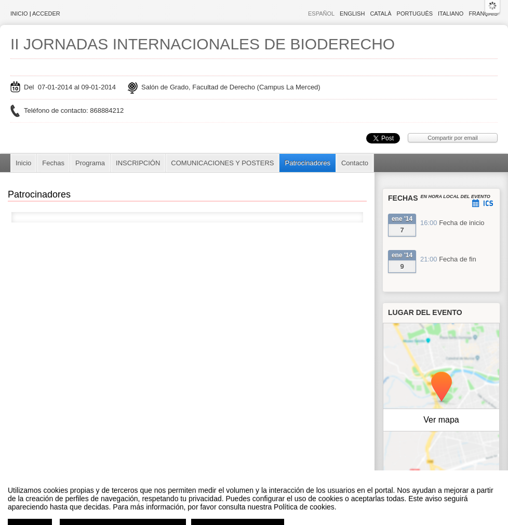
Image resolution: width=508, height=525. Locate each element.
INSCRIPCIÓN (138, 163)
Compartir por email (452, 138)
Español (321, 13)
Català (380, 13)
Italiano (450, 13)
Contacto (354, 163)
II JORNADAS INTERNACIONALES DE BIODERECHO (202, 43)
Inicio (19, 13)
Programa (90, 163)
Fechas (53, 163)
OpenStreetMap (454, 474)
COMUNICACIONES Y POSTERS (222, 163)
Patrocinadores (307, 163)
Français (483, 13)
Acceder (46, 13)
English (352, 13)
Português (415, 13)
